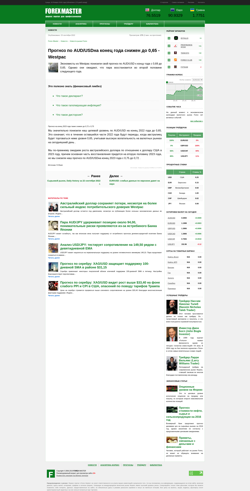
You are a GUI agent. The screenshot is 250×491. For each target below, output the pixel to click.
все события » (196, 121)
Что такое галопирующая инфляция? (78, 105)
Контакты (201, 2)
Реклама (191, 2)
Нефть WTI (172, 262)
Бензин (171, 267)
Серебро (171, 283)
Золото (171, 278)
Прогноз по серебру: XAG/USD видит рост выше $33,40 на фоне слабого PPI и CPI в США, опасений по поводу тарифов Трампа (110, 284)
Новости (57, 24)
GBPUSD (171, 228)
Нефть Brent (173, 257)
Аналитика (81, 24)
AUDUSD (171, 218)
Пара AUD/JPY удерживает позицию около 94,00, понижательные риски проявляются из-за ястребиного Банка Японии (108, 225)
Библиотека (152, 24)
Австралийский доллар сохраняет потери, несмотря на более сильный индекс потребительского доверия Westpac (108, 205)
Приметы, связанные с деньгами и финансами (180, 442)
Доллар (155, 10)
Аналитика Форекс (109, 465)
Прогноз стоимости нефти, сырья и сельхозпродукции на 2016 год (184, 413)
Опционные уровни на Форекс (190, 388)
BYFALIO (184, 38)
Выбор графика (185, 80)
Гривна (200, 10)
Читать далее (54, 216)
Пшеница (172, 288)
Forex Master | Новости (63, 13)
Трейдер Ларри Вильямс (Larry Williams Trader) (189, 360)
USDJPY (171, 244)
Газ (169, 273)
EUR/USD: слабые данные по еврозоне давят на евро (134, 179)
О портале (164, 2)
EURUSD (171, 223)
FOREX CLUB (186, 60)
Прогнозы (105, 24)
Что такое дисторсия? (69, 114)
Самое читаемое (178, 2)
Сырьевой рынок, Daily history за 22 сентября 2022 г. (73, 179)
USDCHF (171, 239)
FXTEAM (184, 67)
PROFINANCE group (186, 46)
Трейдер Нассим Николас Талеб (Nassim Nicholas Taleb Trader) (190, 305)
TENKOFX (185, 53)
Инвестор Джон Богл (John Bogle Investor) (190, 331)
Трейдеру (128, 24)
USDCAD (171, 234)
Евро (179, 10)
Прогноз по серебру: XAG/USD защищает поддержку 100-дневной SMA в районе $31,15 (104, 265)
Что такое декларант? (69, 95)
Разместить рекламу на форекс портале (72, 476)
